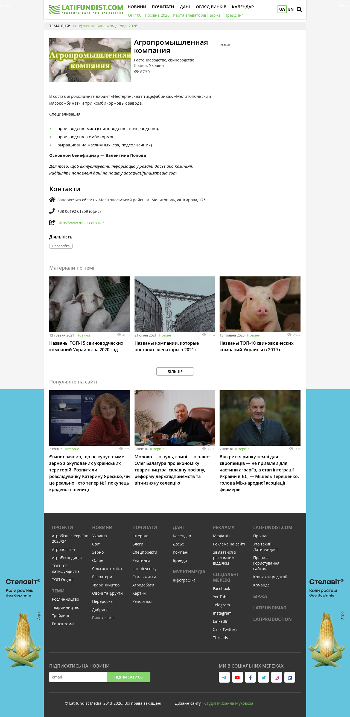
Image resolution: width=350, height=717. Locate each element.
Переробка (102, 601)
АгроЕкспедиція (67, 557)
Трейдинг (61, 615)
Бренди (180, 560)
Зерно (98, 552)
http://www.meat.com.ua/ (80, 222)
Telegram (221, 604)
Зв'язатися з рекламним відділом (224, 558)
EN (291, 9)
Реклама (224, 527)
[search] (299, 9)
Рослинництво (65, 599)
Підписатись (128, 677)
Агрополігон (63, 549)
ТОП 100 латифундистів (66, 568)
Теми (58, 591)
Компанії (181, 552)
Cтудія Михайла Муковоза (228, 703)
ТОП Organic (63, 579)
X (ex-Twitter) (225, 629)
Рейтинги (141, 560)
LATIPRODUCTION (272, 619)
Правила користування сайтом (266, 563)
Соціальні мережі (225, 577)
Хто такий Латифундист (265, 546)
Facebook (221, 588)
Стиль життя (144, 576)
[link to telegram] (224, 677)
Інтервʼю (72, 448)
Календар (182, 535)
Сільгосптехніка (107, 568)
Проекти (62, 527)
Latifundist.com (272, 527)
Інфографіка (184, 580)
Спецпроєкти (144, 552)
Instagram (222, 613)
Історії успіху (144, 568)
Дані (178, 527)
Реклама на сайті (229, 544)
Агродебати (143, 585)
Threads (220, 637)
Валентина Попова (126, 155)
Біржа (260, 596)
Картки (139, 593)
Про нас (260, 535)
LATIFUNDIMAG (270, 608)
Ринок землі (63, 623)
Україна (99, 535)
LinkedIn (221, 621)
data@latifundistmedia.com (150, 173)
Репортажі (142, 601)
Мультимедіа (189, 572)
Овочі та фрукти (107, 593)
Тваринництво (65, 607)
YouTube (221, 596)
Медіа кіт (221, 535)
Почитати (144, 527)
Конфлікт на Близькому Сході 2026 (105, 25)
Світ (96, 544)
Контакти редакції (270, 576)
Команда (261, 585)
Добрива (100, 609)
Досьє (178, 544)
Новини (83, 335)
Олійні (98, 560)
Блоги (137, 544)
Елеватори (102, 576)
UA (282, 9)
